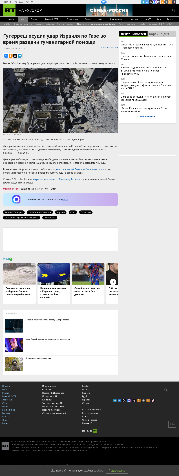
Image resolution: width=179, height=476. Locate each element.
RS (32, 2)
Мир (23, 19)
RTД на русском (90, 412)
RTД (103, 2)
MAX (65, 199)
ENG (6, 2)
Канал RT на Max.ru (155, 2)
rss (170, 2)
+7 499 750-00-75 (119, 447)
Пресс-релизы (49, 386)
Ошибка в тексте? (11, 188)
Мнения (134, 19)
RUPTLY (86, 416)
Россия (34, 19)
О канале (46, 389)
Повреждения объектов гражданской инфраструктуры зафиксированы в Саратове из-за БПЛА (146, 85)
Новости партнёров (52, 409)
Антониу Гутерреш (14, 212)
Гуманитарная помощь (40, 212)
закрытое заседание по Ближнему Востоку (56, 179)
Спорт (88, 19)
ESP (27, 2)
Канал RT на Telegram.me (143, 2)
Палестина (86, 212)
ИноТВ (148, 19)
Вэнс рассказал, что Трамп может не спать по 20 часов (146, 57)
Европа (39, 23)
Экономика (72, 19)
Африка (50, 23)
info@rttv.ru (151, 447)
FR (16, 2)
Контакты (47, 399)
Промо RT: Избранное (53, 392)
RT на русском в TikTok (174, 2)
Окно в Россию (89, 419)
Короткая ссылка (109, 47)
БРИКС (7, 23)
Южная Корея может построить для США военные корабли (144, 109)
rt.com (31, 444)
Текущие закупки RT (52, 403)
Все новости (147, 116)
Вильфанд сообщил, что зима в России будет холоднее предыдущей (146, 98)
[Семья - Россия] (109, 10)
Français (86, 393)
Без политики (116, 19)
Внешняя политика (23, 23)
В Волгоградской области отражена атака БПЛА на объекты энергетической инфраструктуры (144, 70)
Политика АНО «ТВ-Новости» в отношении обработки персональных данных (49, 450)
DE (11, 2)
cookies (98, 470)
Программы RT (49, 396)
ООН (72, 212)
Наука (99, 19)
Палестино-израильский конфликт (96, 23)
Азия (121, 23)
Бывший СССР (51, 19)
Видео (170, 19)
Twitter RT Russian (151, 2)
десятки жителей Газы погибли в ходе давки (79, 169)
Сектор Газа (49, 217)
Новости (11, 19)
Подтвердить (117, 470)
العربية (21, 2)
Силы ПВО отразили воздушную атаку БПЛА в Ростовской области (147, 46)
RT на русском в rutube (158, 2)
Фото (159, 19)
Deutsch (86, 389)
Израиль (61, 212)
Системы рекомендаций (54, 413)
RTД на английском (91, 409)
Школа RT (87, 423)
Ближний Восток (65, 23)
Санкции (131, 23)
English (85, 386)
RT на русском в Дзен (166, 2)
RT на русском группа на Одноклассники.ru (162, 2)
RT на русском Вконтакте (147, 2)
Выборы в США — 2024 (160, 23)
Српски (85, 403)
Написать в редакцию (53, 406)
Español (86, 399)
